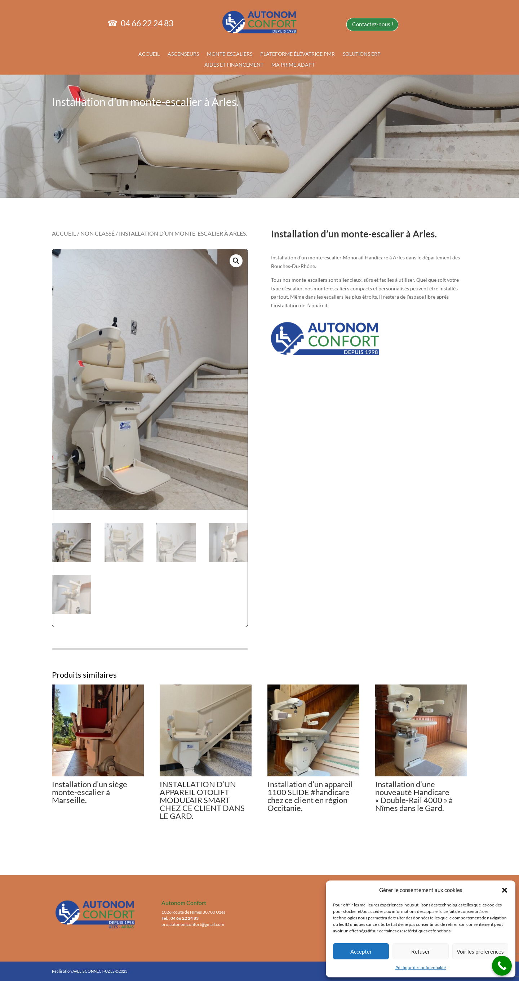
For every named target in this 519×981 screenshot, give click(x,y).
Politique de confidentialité (420, 967)
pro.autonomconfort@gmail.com (192, 924)
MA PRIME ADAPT (289, 62)
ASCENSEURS (191, 52)
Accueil (64, 233)
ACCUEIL (160, 52)
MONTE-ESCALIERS (232, 52)
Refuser (420, 951)
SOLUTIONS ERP (351, 52)
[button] (504, 890)
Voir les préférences (480, 951)
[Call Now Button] (502, 966)
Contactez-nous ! (361, 25)
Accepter (361, 951)
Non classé (97, 233)
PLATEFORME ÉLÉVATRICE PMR (293, 52)
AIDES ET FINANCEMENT (236, 62)
